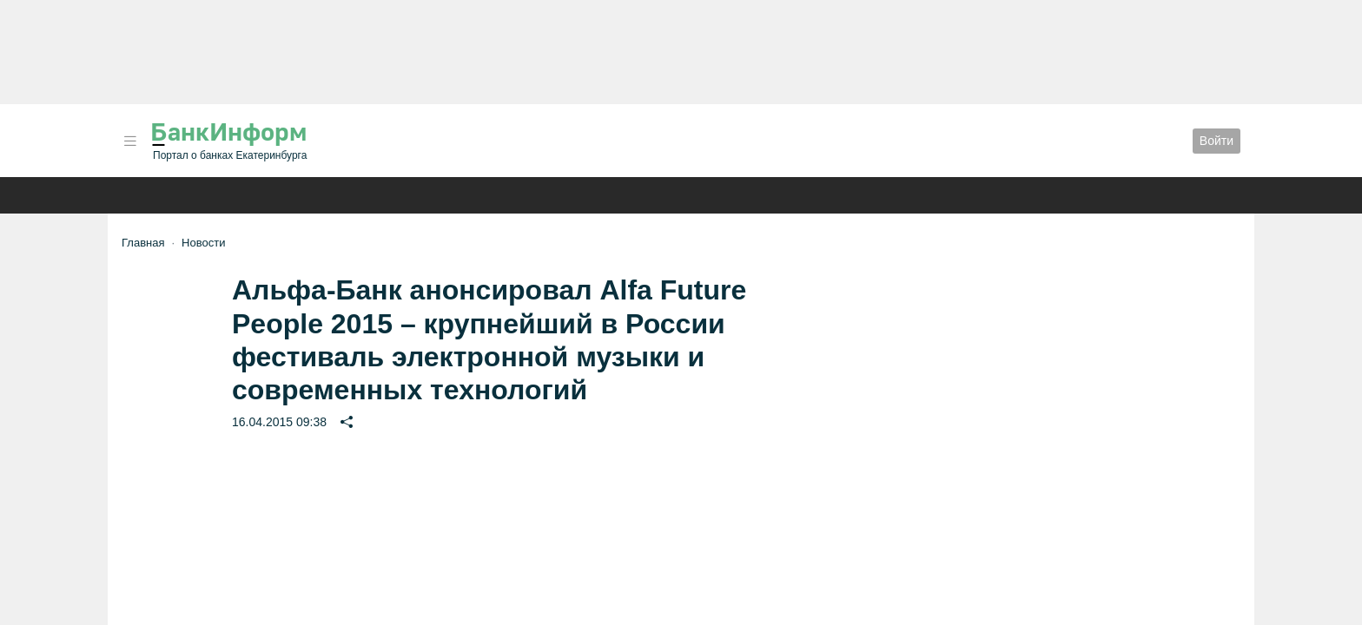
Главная (143, 242)
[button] (130, 141)
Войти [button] (1216, 141)
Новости (203, 242)
